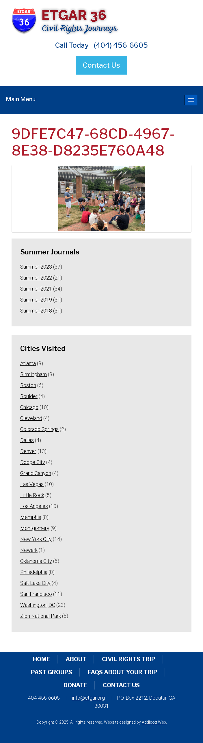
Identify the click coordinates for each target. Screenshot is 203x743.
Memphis (30, 517)
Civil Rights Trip (128, 659)
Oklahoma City (36, 561)
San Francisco (36, 594)
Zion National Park (40, 616)
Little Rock (32, 495)
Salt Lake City (35, 583)
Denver (28, 451)
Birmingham (33, 374)
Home (41, 659)
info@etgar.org (88, 698)
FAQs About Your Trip (122, 672)
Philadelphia (33, 572)
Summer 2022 (36, 278)
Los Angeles (34, 506)
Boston (28, 385)
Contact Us (101, 65)
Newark (29, 550)
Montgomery (34, 528)
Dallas (27, 440)
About (76, 659)
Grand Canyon (35, 473)
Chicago (29, 407)
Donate (75, 685)
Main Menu (21, 99)
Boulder (29, 396)
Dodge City (32, 462)
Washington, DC (37, 605)
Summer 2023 (36, 267)
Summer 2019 (36, 300)
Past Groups (51, 672)
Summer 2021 (36, 289)
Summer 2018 (36, 311)
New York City (36, 539)
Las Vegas (32, 484)
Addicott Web (154, 722)
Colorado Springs (39, 429)
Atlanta (28, 363)
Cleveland (31, 418)
